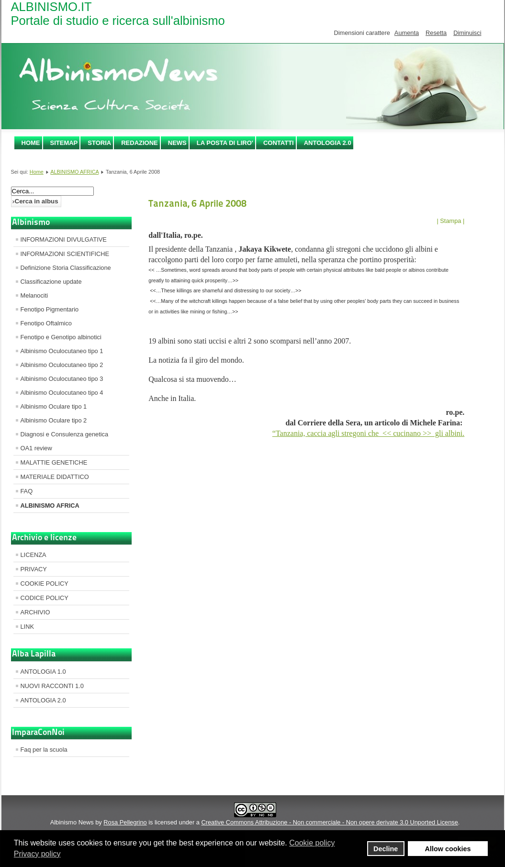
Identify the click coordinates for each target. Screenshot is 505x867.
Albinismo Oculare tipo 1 (54, 406)
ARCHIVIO (35, 612)
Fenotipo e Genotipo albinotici (61, 337)
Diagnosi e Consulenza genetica (65, 434)
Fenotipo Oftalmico (46, 323)
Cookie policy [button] (312, 843)
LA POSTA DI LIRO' (225, 142)
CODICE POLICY (44, 597)
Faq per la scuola (44, 749)
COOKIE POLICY (44, 583)
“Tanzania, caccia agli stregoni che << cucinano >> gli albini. (368, 433)
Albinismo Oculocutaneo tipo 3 (62, 378)
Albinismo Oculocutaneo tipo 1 (62, 351)
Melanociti (34, 295)
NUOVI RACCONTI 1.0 (52, 685)
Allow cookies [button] (448, 849)
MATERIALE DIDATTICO (55, 476)
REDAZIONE (139, 142)
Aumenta (406, 32)
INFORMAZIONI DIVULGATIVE (64, 239)
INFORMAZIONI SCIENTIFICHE (65, 253)
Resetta (436, 32)
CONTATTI (278, 142)
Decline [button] (385, 849)
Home (31, 142)
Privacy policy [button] (37, 854)
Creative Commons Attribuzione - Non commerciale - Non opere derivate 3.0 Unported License (329, 822)
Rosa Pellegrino (124, 822)
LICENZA (33, 554)
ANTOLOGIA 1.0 (43, 671)
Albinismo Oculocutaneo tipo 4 (62, 392)
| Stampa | (450, 220)
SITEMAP (64, 142)
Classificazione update (51, 281)
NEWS (177, 142)
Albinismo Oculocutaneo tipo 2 (62, 364)
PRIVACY (34, 569)
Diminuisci (467, 32)
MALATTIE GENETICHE (54, 462)
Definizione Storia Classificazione (66, 267)
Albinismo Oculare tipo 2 (54, 420)
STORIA (99, 142)
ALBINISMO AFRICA (74, 172)
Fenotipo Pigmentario (50, 309)
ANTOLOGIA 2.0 (327, 142)
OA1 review (36, 448)
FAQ (27, 491)
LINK (27, 626)
